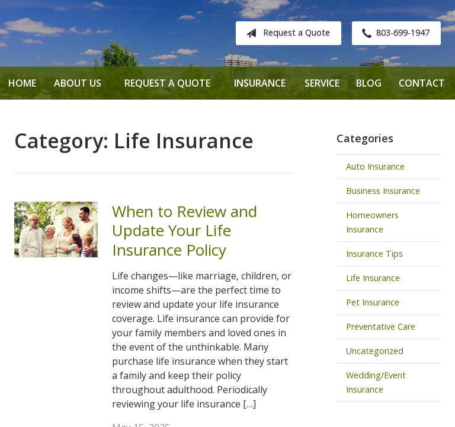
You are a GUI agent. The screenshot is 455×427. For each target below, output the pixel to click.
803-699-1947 (393, 33)
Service (322, 83)
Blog (369, 83)
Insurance (260, 83)
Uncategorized (374, 350)
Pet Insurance (372, 302)
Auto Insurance (375, 166)
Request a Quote (285, 33)
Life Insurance (373, 277)
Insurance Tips (374, 253)
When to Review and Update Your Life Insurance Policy (184, 230)
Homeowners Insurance (372, 222)
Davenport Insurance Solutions (109, 33)
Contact (422, 83)
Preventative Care (380, 326)
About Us (77, 83)
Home (22, 83)
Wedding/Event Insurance (376, 382)
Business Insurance (383, 190)
